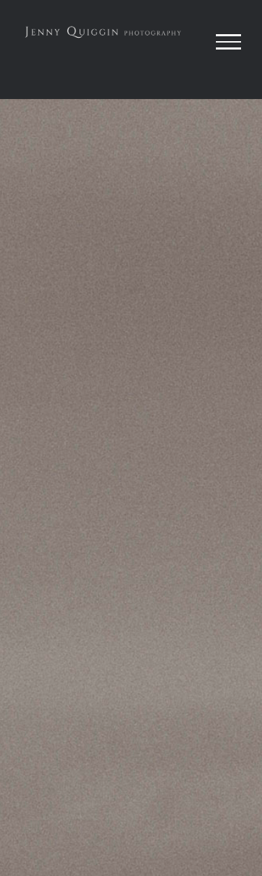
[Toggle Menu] (228, 42)
